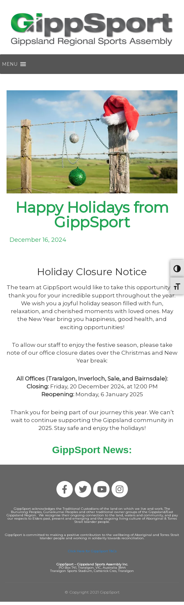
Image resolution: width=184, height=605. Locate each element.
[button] (9, 64)
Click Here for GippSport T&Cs (92, 551)
